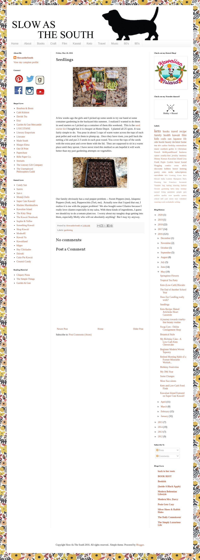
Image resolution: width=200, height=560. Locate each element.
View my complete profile (26, 62)
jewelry (175, 155)
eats (170, 139)
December (166, 238)
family (158, 135)
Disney (157, 159)
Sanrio (20, 189)
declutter (176, 142)
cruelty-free (166, 155)
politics (157, 195)
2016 (160, 234)
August (164, 257)
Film (64, 43)
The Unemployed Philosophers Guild (26, 170)
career (156, 155)
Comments (162, 456)
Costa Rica (181, 175)
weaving (157, 202)
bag (163, 185)
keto (157, 131)
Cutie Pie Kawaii (25, 257)
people (179, 192)
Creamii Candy (24, 261)
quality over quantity (171, 195)
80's (126, 43)
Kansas (164, 159)
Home (14, 43)
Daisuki (20, 253)
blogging (158, 165)
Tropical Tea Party (169, 280)
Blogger (140, 545)
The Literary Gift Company (30, 165)
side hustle (159, 142)
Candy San (22, 185)
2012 (160, 436)
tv (176, 149)
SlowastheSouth (25, 58)
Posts (160, 450)
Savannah (183, 182)
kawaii (176, 135)
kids (156, 138)
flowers (157, 189)
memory (182, 155)
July (163, 262)
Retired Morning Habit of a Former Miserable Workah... (173, 360)
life (184, 139)
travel (174, 131)
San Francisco (170, 182)
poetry (157, 172)
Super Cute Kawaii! (26, 201)
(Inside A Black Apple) (169, 486)
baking (169, 185)
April (163, 402)
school (156, 199)
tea (155, 145)
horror (175, 169)
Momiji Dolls (23, 197)
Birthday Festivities (169, 367)
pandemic (171, 192)
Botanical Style (167, 334)
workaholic (170, 202)
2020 (160, 215)
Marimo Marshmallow (27, 205)
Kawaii (77, 43)
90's (137, 43)
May (163, 271)
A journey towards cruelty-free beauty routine (173, 321)
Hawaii (157, 179)
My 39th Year (166, 371)
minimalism (181, 145)
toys (176, 199)
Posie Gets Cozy (166, 504)
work (163, 202)
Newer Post (62, 329)
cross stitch (180, 165)
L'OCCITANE (23, 128)
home (183, 142)
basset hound (180, 162)
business (182, 152)
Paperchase (22, 152)
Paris (184, 179)
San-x (19, 193)
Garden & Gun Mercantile (29, 124)
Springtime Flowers (169, 275)
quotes (184, 195)
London (169, 179)
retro (164, 172)
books (166, 131)
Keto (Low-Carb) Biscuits (172, 285)
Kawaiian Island (24, 209)
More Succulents (168, 381)
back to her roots (166, 471)
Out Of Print (22, 148)
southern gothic (167, 149)
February (165, 411)
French (157, 152)
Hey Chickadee (24, 249)
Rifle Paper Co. (24, 157)
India (163, 179)
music (156, 149)
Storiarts (21, 161)
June (163, 267)
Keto (89, 43)
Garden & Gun (24, 283)
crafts (163, 139)
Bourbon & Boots (25, 108)
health (167, 135)
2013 (160, 432)
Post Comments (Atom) (80, 334)
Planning (157, 182)
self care (164, 199)
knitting (183, 169)
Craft (53, 43)
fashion (183, 185)
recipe (182, 131)
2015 (160, 422)
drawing (176, 185)
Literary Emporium (26, 132)
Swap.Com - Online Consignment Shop (170, 328)
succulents (158, 175)
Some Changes (167, 376)
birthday (171, 145)
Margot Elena (23, 145)
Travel (101, 43)
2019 (160, 219)
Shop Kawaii (23, 229)
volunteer (182, 199)
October (165, 248)
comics (168, 165)
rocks (170, 172)
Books (41, 43)
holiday (183, 189)
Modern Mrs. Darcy (168, 499)
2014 (160, 427)
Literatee (21, 136)
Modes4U (21, 233)
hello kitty (175, 189)
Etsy (19, 120)
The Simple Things (26, 279)
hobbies (167, 169)
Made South (22, 140)
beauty (168, 142)
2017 (160, 229)
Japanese (177, 139)
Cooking (172, 175)
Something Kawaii (25, 225)
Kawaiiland (22, 241)
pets (184, 192)
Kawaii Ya (21, 237)
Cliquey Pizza (23, 275)
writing (177, 202)
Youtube (157, 185)
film (184, 135)
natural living (160, 192)
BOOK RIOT (165, 476)
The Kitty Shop (24, 213)
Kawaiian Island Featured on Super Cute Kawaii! (172, 394)
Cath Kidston (23, 112)
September (166, 252)
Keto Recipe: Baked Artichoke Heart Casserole (169, 312)
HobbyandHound (169, 152)
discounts (158, 169)
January (165, 416)
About (27, 43)
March (164, 406)
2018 (160, 224)
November (166, 243)
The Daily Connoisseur (169, 517)
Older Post (138, 329)
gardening (68, 230)
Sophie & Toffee (24, 221)
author (164, 145)
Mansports (177, 179)
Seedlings (164, 304)
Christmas (182, 149)
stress (171, 199)
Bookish (162, 481)
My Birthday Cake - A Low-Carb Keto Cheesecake (170, 342)
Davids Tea (22, 116)
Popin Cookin (167, 162)
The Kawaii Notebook (27, 217)
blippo (20, 245)
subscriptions (180, 172)
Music (114, 43)
